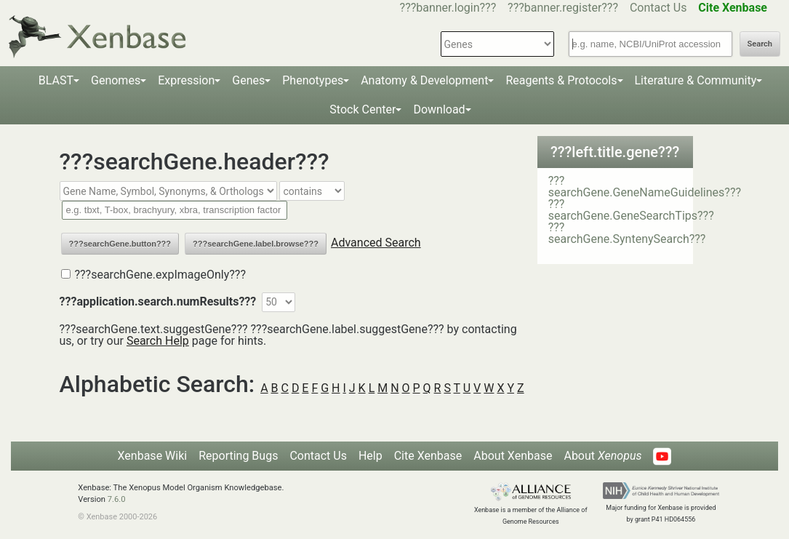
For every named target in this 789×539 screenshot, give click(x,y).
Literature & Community (696, 80)
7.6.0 (117, 499)
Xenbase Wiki (153, 456)
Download (439, 109)
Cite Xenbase (428, 456)
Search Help (158, 341)
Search (760, 44)
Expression (186, 80)
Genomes (115, 80)
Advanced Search (376, 242)
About (602, 456)
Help (371, 456)
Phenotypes (312, 80)
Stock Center (362, 109)
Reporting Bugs (238, 456)
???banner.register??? (563, 8)
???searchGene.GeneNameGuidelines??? (644, 186)
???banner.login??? (448, 8)
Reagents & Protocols (561, 80)
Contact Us (658, 8)
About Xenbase (512, 456)
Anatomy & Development (424, 80)
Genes (248, 80)
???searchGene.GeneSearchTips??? (631, 210)
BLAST (56, 80)
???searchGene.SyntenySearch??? (627, 233)
